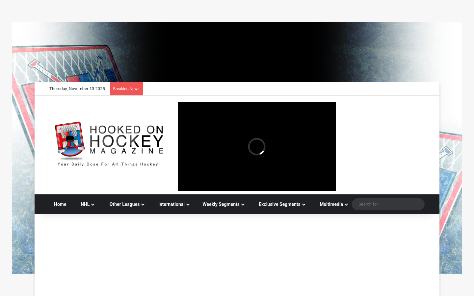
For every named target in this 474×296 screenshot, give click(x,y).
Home (60, 204)
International (168, 204)
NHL (82, 204)
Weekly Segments (219, 204)
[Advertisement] (237, 235)
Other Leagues (121, 204)
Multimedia (328, 204)
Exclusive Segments (276, 204)
